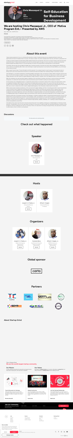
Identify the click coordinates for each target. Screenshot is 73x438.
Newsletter (41, 417)
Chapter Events (27, 418)
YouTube (40, 419)
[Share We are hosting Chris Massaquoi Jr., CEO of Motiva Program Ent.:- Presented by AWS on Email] (13, 46)
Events (41, 2)
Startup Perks (55, 2)
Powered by (64, 435)
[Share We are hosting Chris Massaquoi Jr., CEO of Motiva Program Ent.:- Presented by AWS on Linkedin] (10, 46)
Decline (5, 432)
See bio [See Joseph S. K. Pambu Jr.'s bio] (28, 209)
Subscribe (63, 405)
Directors (11, 421)
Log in (67, 2)
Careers (55, 417)
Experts (11, 418)
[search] (64, 2)
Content (47, 2)
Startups (11, 419)
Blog (40, 418)
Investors (11, 417)
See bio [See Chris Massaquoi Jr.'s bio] (36, 161)
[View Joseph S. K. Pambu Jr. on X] (20, 239)
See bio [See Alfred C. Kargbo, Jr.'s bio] (52, 247)
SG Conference (27, 417)
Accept (14, 432)
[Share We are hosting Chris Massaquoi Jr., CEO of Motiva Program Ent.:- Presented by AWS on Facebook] (5, 46)
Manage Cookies (10, 435)
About (61, 2)
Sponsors (11, 420)
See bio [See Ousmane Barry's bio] (36, 247)
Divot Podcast (41, 420)
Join (36, 2)
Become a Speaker (28, 419)
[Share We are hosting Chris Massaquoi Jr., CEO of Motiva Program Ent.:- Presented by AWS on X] (7, 46)
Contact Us (55, 418)
